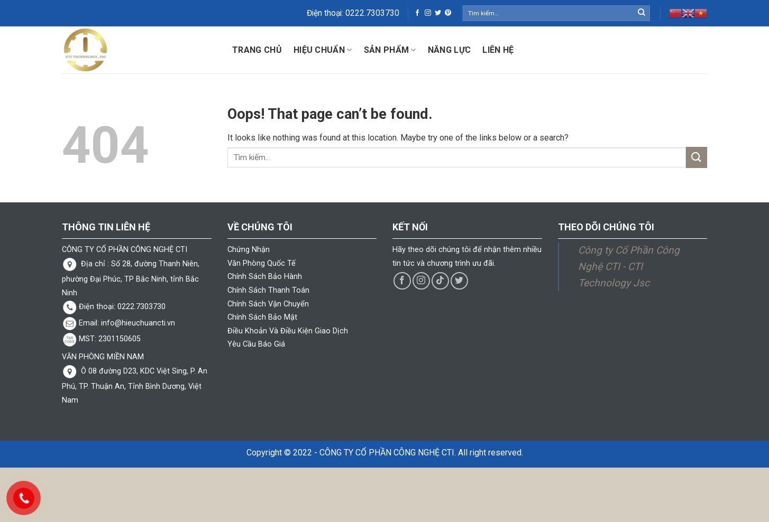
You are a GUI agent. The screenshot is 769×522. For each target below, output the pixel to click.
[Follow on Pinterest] (448, 13)
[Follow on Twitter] (438, 13)
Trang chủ (257, 50)
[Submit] (641, 13)
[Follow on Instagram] (428, 13)
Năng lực (449, 50)
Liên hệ (498, 50)
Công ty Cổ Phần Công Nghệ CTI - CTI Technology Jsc (629, 266)
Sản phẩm (390, 50)
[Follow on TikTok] (440, 281)
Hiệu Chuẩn (323, 50)
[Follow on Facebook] (417, 13)
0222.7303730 (372, 13)
